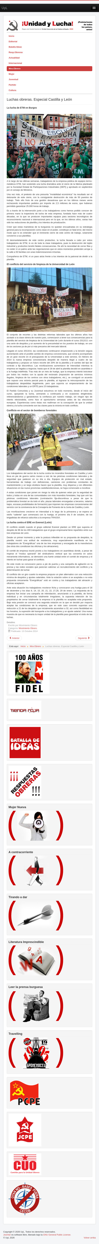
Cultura (12, 90)
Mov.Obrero (15, 68)
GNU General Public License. (57, 1234)
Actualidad (14, 57)
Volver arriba (90, 1237)
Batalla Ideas (15, 47)
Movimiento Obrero (28, 628)
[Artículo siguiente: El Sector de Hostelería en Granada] (84, 638)
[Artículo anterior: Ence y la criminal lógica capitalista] (14, 638)
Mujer (11, 74)
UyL (5, 8)
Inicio (11, 36)
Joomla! (7, 1234)
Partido (12, 85)
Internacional (15, 63)
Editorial (13, 41)
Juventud (13, 79)
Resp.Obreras (16, 52)
